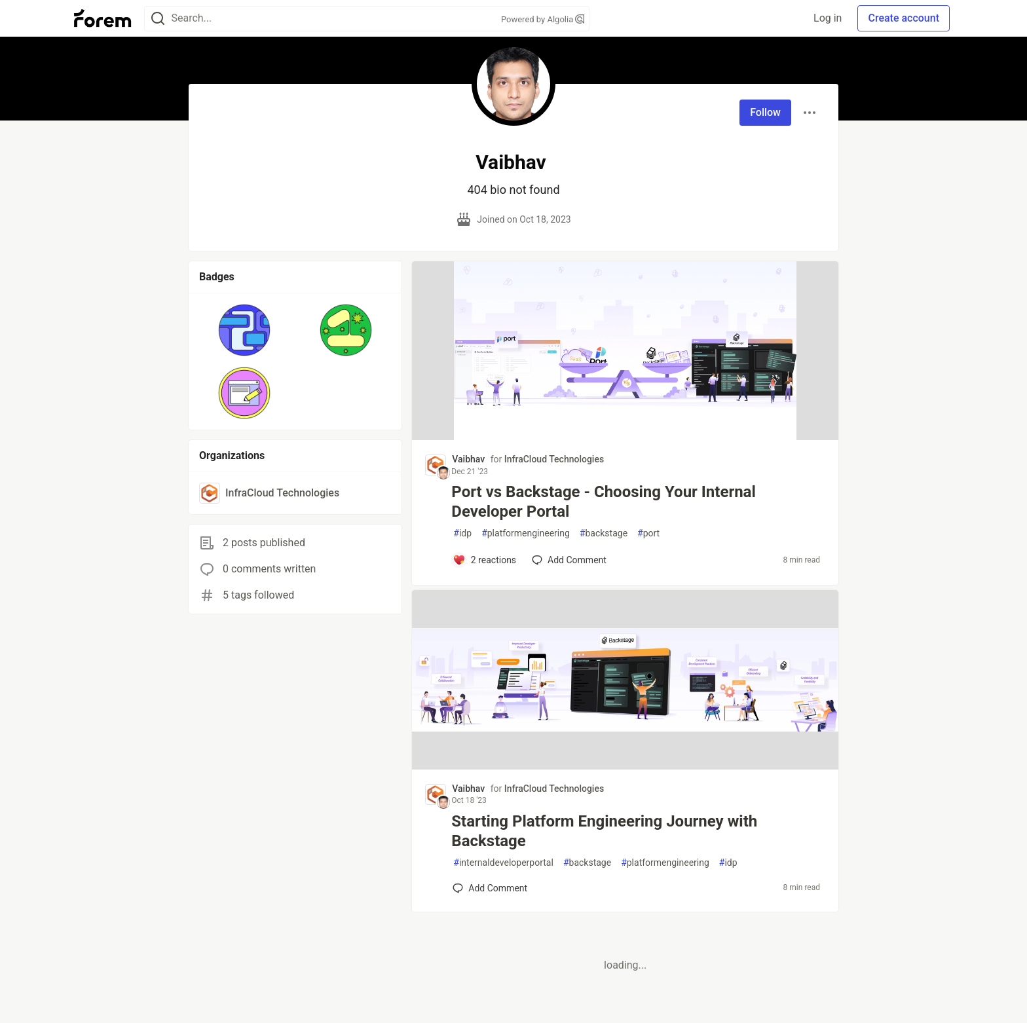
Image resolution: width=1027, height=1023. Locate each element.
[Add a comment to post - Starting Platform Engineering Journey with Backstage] (490, 888)
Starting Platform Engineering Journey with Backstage (604, 831)
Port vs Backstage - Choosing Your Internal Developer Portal (603, 502)
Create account (903, 18)
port (648, 533)
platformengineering (525, 533)
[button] (244, 330)
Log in (827, 18)
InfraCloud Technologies (554, 459)
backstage (603, 533)
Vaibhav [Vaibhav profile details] (468, 459)
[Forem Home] (103, 18)
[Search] (158, 19)
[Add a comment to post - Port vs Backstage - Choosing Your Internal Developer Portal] (484, 560)
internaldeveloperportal (503, 863)
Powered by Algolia (543, 19)
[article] (625, 436)
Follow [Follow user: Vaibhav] (765, 112)
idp (462, 533)
